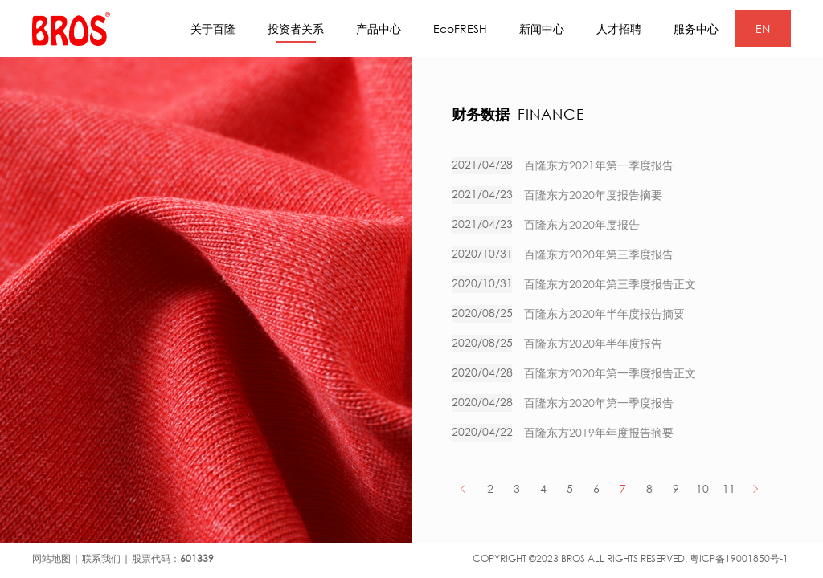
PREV (463, 488)
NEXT (755, 488)
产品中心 (378, 28)
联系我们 (101, 558)
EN (762, 28)
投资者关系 (296, 32)
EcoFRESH (460, 28)
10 (702, 488)
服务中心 (696, 28)
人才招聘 (618, 28)
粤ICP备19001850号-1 (739, 558)
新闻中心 (541, 28)
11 (729, 488)
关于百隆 (212, 28)
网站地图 (51, 558)
